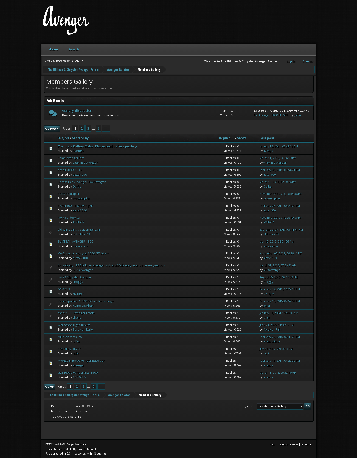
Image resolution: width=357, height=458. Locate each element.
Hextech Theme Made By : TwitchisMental (70, 448)
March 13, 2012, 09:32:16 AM (277, 372)
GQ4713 (64, 289)
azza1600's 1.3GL (70, 170)
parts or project (68, 193)
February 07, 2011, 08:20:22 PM (279, 205)
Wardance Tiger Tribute (74, 325)
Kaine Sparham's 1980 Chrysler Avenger (86, 301)
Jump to (250, 406)
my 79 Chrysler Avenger (74, 277)
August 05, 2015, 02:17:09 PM (278, 277)
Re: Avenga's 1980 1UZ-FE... (272, 115)
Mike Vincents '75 (70, 336)
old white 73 (81, 234)
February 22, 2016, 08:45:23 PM (279, 337)
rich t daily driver (69, 348)
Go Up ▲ (306, 444)
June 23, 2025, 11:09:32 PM (276, 325)
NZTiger (78, 293)
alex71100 (80, 258)
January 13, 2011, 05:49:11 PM (278, 146)
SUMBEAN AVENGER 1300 (75, 241)
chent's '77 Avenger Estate (76, 313)
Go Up (49, 386)
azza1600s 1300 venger (75, 205)
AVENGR (78, 222)
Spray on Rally (83, 329)
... (94, 128)
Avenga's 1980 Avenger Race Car (81, 360)
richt (76, 353)
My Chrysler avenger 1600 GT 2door (83, 253)
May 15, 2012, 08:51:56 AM (276, 241)
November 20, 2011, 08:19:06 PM (280, 217)
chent (77, 317)
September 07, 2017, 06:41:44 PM (281, 229)
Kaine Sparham (83, 305)
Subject (63, 138)
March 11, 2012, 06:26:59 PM (277, 158)
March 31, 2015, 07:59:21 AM (277, 265)
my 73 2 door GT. (69, 217)
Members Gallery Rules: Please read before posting (97, 146)
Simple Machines (76, 444)
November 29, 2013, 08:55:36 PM (280, 194)
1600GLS (79, 377)
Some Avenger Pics (71, 158)
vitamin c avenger (85, 162)
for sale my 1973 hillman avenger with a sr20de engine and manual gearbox (111, 265)
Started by (80, 138)
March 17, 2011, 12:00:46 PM (277, 182)
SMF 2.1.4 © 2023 (55, 444)
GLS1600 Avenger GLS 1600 (78, 372)
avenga (78, 151)
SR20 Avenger (83, 270)
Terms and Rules (288, 444)
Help (272, 444)
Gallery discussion (77, 110)
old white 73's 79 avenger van (79, 229)
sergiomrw (80, 246)
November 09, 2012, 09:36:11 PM (280, 253)
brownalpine (81, 198)
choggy (78, 281)
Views (241, 138)
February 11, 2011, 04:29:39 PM (279, 360)
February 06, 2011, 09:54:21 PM (279, 170)
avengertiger (271, 341)
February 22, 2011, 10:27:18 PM (279, 289)
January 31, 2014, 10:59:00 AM (278, 313)
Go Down (52, 128)
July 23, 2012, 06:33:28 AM (276, 348)
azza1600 (80, 174)
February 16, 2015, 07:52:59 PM (279, 301)
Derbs (77, 186)
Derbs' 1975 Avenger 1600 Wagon (82, 181)
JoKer (297, 115)
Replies (226, 138)
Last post (266, 138)
